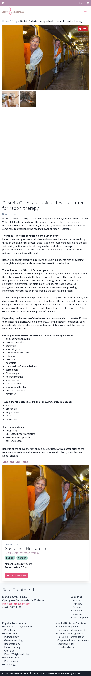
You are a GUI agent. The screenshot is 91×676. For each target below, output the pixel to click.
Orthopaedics (11, 633)
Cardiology (10, 664)
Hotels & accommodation (70, 636)
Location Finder (65, 643)
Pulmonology (11, 636)
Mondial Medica (65, 647)
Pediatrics (9, 630)
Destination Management (71, 630)
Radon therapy (12, 647)
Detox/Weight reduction (17, 654)
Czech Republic (81, 617)
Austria (76, 600)
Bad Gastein (11, 544)
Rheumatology (12, 643)
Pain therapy (11, 661)
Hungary (77, 603)
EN (80, 3)
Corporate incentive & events (73, 640)
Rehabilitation (11, 657)
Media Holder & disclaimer (44, 673)
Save (82, 28)
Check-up (9, 650)
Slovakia (77, 614)
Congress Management (70, 633)
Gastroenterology (14, 640)
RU (87, 3)
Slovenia (77, 610)
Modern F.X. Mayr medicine (18, 626)
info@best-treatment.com (16, 603)
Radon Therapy (11, 214)
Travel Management (68, 626)
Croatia (77, 607)
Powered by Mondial (70, 673)
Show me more (16, 575)
